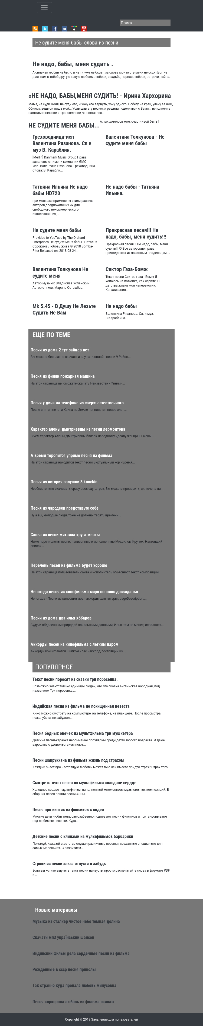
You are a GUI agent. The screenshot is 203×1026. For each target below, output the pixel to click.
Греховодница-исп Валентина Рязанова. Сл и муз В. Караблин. (61, 143)
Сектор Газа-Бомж (127, 269)
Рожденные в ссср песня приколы (64, 969)
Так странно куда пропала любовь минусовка (74, 985)
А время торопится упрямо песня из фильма (71, 455)
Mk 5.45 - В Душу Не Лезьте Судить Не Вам (64, 309)
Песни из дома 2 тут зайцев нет (60, 349)
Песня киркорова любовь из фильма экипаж (73, 1001)
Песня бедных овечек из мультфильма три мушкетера (82, 733)
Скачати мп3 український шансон (63, 937)
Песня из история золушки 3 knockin (64, 481)
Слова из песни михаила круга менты (65, 534)
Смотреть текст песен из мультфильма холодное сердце (84, 782)
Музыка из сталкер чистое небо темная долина (76, 921)
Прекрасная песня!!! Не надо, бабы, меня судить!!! (136, 233)
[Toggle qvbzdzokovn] (44, 7)
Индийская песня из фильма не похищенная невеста (81, 706)
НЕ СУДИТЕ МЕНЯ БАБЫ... (64, 125)
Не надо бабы (121, 306)
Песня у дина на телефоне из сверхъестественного (77, 402)
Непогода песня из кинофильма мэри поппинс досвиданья (84, 591)
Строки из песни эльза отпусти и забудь (69, 863)
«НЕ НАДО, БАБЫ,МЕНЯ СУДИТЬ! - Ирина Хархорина (99, 96)
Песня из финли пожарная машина (63, 376)
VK (64, 28)
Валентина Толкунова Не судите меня (60, 272)
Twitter (45, 28)
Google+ (74, 28)
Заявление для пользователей (114, 1019)
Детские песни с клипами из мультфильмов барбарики (82, 836)
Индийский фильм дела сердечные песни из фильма (81, 953)
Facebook (54, 28)
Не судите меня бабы (56, 230)
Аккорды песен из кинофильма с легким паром (75, 644)
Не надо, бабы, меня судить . (72, 64)
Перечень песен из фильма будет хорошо (69, 565)
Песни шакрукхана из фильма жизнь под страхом (78, 760)
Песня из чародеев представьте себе (65, 508)
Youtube (84, 28)
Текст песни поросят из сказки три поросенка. (75, 679)
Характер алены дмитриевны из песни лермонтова (78, 429)
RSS (35, 28)
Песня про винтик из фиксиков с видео (68, 809)
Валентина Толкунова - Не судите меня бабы (135, 140)
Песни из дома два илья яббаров (61, 618)
